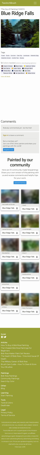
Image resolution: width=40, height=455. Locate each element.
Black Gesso (18, 66)
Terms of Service (8, 415)
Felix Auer (18, 447)
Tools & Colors (7, 403)
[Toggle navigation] (35, 3)
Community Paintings (10, 379)
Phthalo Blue (5, 70)
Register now (8, 149)
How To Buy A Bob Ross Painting (15, 345)
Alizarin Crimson (6, 66)
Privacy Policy (7, 413)
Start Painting (7, 396)
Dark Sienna (5, 68)
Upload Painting (20, 182)
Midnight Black (27, 68)
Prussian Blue (16, 70)
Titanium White (6, 73)
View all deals (5, 76)
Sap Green (26, 70)
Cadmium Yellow (29, 66)
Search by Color (7, 381)
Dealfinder (5, 405)
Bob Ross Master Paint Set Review (15, 353)
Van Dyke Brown (18, 73)
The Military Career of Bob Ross (14, 362)
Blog (3, 388)
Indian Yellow (16, 68)
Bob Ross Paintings (9, 376)
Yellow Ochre (30, 73)
